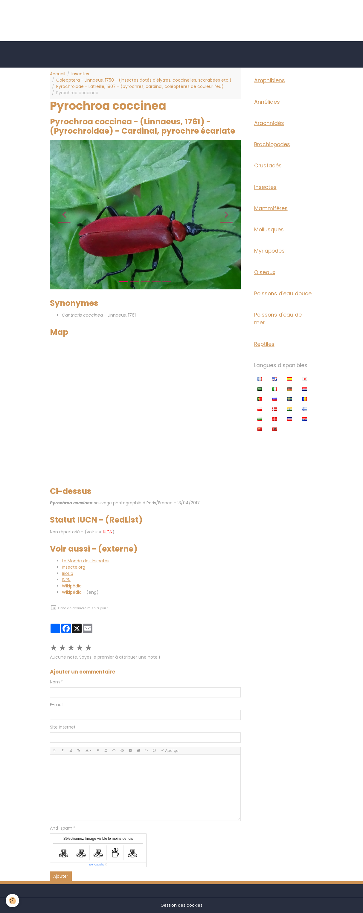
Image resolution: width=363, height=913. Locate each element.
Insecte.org (73, 567)
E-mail (56, 705)
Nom (55, 682)
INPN (66, 580)
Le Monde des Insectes (85, 561)
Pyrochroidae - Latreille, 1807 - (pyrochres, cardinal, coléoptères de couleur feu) (140, 86)
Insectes (80, 74)
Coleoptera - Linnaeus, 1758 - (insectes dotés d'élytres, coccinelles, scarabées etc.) (143, 80)
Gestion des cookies (181, 905)
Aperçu (170, 750)
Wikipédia (72, 586)
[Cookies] (12, 900)
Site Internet (63, 727)
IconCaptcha (96, 864)
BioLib (67, 573)
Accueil (57, 74)
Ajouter (60, 876)
